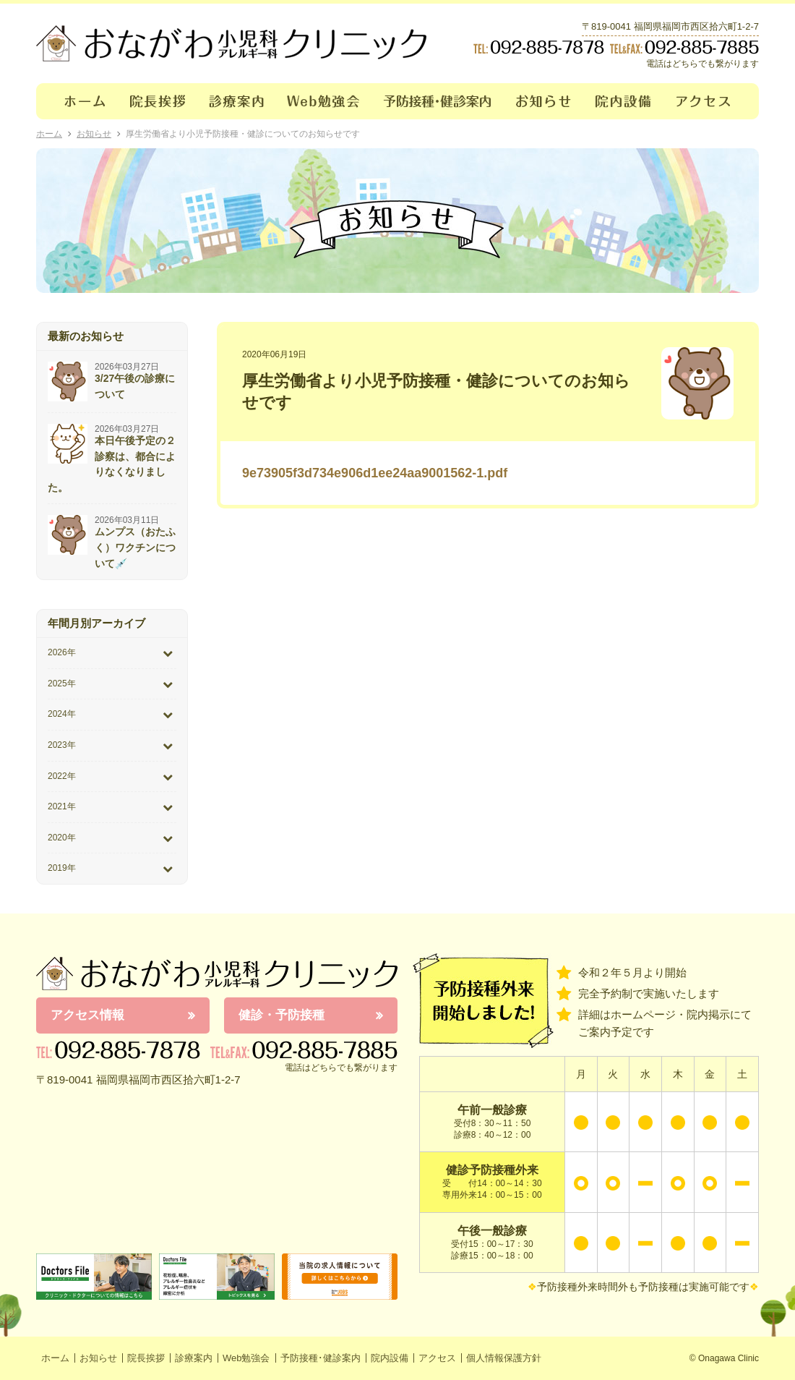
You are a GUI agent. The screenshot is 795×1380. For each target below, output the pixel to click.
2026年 (62, 652)
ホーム (77, 101)
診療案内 (236, 101)
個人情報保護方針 (503, 1358)
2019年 (62, 868)
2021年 (62, 806)
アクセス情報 (87, 1015)
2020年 (62, 837)
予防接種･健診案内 (438, 101)
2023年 (62, 745)
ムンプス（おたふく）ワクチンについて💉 (135, 547)
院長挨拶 (158, 101)
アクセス (712, 101)
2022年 (62, 776)
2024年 (62, 714)
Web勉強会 (323, 101)
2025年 (62, 683)
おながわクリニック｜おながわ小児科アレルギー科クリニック (231, 43)
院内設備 (624, 101)
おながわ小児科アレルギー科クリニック (217, 973)
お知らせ (543, 101)
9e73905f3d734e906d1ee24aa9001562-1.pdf (374, 473)
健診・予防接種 (282, 1015)
